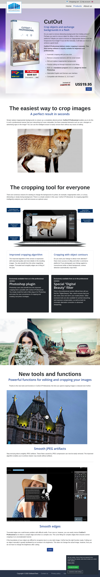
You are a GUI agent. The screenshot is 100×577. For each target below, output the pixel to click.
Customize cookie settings (75, 571)
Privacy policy (71, 562)
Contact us (44, 573)
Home (68, 6)
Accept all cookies (73, 567)
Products (77, 6)
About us (88, 6)
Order (89, 89)
